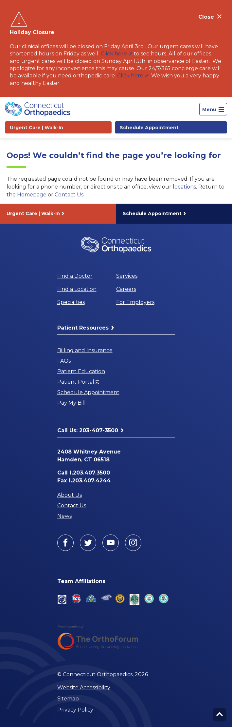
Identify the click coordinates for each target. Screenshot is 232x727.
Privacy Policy (75, 710)
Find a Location (77, 289)
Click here (114, 53)
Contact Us (69, 195)
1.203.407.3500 (89, 473)
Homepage (31, 195)
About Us (69, 495)
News (64, 516)
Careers (126, 289)
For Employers (135, 302)
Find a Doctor (75, 276)
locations (184, 187)
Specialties (71, 302)
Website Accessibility (83, 687)
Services (126, 276)
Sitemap (68, 699)
